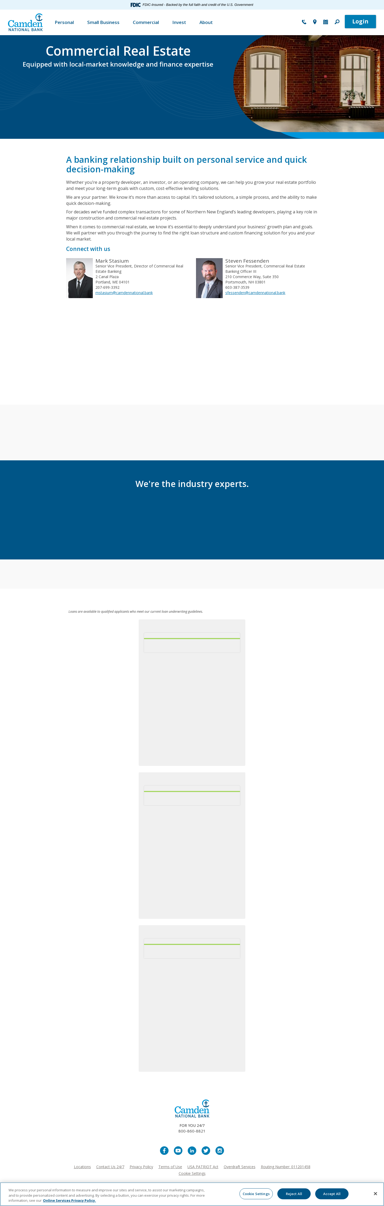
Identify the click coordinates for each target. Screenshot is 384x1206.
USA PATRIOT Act (202, 1166)
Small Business (103, 22)
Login (360, 21)
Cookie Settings (192, 1173)
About (206, 22)
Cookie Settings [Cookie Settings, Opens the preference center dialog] (256, 1193)
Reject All (294, 1193)
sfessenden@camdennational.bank (255, 292)
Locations (82, 1166)
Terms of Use (170, 1166)
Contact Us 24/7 (110, 1166)
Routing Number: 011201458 (285, 1166)
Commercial (146, 22)
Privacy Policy (141, 1166)
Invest (179, 22)
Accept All (332, 1193)
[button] (337, 22)
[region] (192, 1194)
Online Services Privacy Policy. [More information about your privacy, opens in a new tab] (69, 1200)
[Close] (375, 1193)
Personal (64, 22)
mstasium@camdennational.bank (124, 292)
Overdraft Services (239, 1166)
